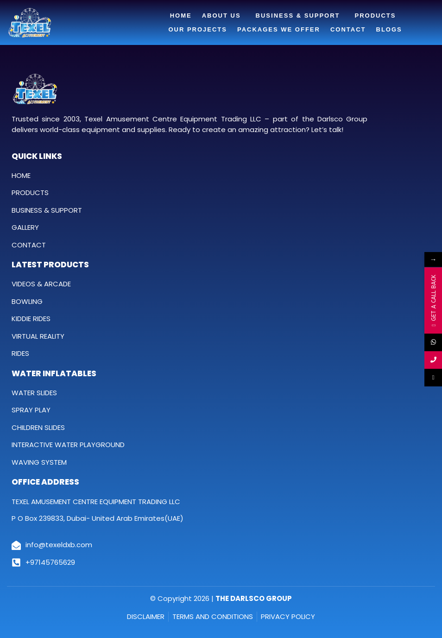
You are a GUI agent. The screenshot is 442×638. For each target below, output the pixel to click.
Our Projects (197, 29)
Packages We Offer (278, 29)
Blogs (389, 29)
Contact (348, 29)
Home (181, 15)
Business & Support (300, 15)
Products (378, 15)
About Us (224, 15)
